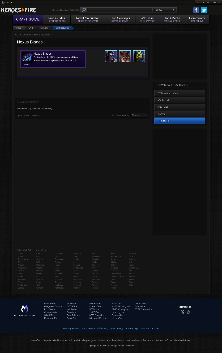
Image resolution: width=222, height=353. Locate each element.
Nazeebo (96, 265)
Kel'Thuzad (60, 288)
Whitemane (134, 268)
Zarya (131, 279)
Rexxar (95, 288)
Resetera (71, 312)
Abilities (164, 99)
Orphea (95, 271)
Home (18, 28)
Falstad (39, 279)
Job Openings (117, 328)
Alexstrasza (23, 259)
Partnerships (132, 328)
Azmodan (22, 279)
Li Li (75, 262)
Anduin (21, 265)
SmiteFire (71, 303)
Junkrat (58, 282)
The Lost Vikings (117, 276)
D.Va (38, 262)
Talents (44, 28)
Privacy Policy (88, 328)
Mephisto (96, 256)
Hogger (58, 268)
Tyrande (132, 253)
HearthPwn (117, 318)
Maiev (76, 276)
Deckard (40, 268)
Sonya (113, 259)
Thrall (112, 279)
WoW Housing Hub (121, 306)
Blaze (20, 282)
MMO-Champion (120, 309)
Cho (38, 256)
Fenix (38, 282)
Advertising (102, 328)
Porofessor (49, 309)
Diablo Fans (141, 303)
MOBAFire (49, 303)
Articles (155, 328)
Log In (216, 2)
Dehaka (39, 271)
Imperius (58, 274)
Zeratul (132, 282)
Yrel (131, 274)
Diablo (39, 274)
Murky (94, 262)
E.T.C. (39, 276)
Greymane (59, 259)
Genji (57, 256)
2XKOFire (94, 312)
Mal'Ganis (78, 279)
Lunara (76, 274)
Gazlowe (58, 253)
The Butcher (115, 274)
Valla (131, 262)
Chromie (40, 259)
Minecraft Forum (97, 318)
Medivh (77, 288)
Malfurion (77, 282)
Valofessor (72, 309)
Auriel (20, 276)
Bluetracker (117, 315)
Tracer (113, 282)
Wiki (31, 28)
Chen (38, 253)
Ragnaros (96, 279)
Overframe (140, 306)
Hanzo (58, 265)
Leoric (76, 259)
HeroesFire (94, 303)
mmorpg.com (118, 312)
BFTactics (94, 309)
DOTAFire (72, 306)
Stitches (113, 262)
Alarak (20, 256)
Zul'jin (131, 285)
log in (31, 108)
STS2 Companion (143, 309)
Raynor (95, 282)
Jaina (57, 276)
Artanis (21, 271)
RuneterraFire (51, 318)
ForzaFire (71, 318)
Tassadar (114, 271)
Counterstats (50, 312)
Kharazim (78, 256)
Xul (130, 271)
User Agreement (71, 328)
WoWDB (116, 303)
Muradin (95, 259)
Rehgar (95, 285)
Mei (93, 253)
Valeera (132, 259)
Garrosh (39, 288)
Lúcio (76, 271)
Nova (94, 268)
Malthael (77, 285)
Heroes (163, 106)
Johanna (58, 279)
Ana (19, 262)
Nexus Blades (62, 28)
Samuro (113, 253)
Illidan (57, 271)
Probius (95, 274)
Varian (131, 265)
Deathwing (40, 265)
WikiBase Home (168, 92)
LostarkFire (95, 306)
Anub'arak (22, 268)
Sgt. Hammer (116, 256)
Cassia (21, 288)
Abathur (21, 253)
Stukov (113, 265)
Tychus (113, 285)
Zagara (132, 276)
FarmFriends (73, 315)
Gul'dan (58, 262)
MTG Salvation (96, 315)
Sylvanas (114, 268)
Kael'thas (59, 285)
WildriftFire (49, 315)
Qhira (94, 276)
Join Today (203, 2)
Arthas (20, 274)
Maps (161, 113)
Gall (38, 285)
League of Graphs (53, 306)
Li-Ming (77, 265)
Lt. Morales (78, 268)
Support (145, 328)
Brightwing (22, 285)
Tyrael (113, 288)
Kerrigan (77, 253)
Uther (131, 256)
